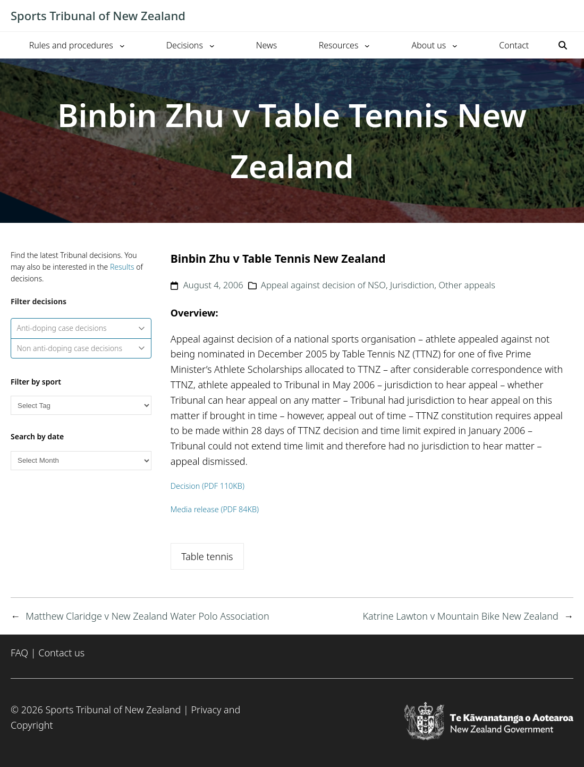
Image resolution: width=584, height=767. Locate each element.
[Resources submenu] (367, 45)
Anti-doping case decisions (81, 328)
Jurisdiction (412, 285)
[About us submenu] (455, 45)
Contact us (61, 652)
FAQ (19, 652)
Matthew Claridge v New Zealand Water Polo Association (147, 616)
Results (122, 267)
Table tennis (207, 556)
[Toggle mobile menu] (568, 16)
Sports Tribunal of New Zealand (98, 15)
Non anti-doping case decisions (81, 348)
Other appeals (466, 285)
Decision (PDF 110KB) (207, 486)
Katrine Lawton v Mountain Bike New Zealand (460, 616)
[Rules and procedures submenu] (122, 45)
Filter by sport (36, 382)
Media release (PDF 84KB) (215, 509)
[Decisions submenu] (212, 45)
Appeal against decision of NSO (323, 285)
